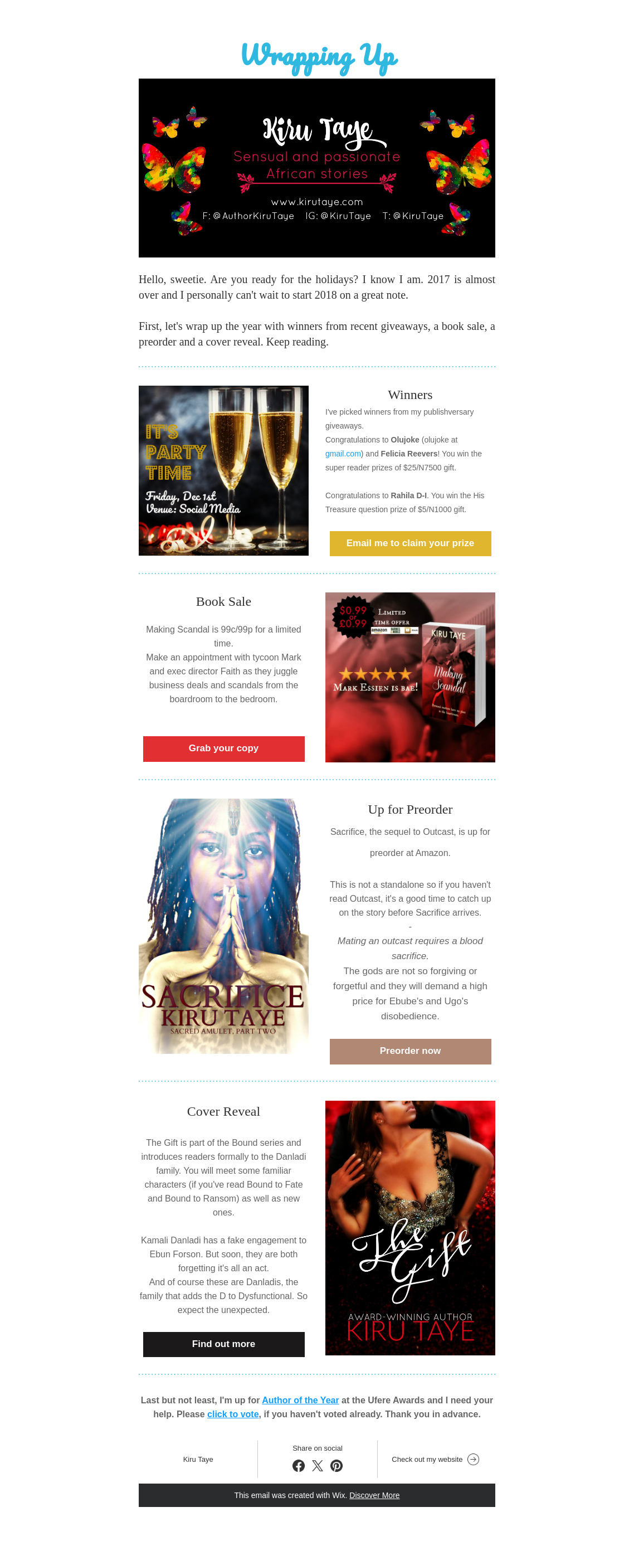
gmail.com (343, 453)
